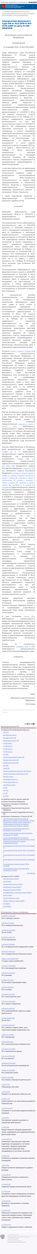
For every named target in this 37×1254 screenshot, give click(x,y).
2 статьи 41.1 (29, 485)
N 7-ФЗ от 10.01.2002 (8, 980)
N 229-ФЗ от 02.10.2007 (8, 1063)
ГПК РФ (5, 754)
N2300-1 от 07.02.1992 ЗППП (10, 958)
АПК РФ (6, 732)
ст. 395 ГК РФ (6, 1099)
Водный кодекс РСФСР (11, 879)
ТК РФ (5, 787)
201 (33, 459)
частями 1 (16, 485)
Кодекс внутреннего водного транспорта (17, 771)
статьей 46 (6, 487)
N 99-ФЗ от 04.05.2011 (8, 1008)
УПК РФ (5, 796)
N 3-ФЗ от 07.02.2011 (8, 987)
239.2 (8, 466)
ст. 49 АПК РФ (6, 1210)
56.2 (33, 468)
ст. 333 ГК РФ (6, 1084)
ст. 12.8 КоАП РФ (7, 1139)
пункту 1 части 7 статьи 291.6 (22, 351)
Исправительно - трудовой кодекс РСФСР (17, 892)
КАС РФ (5, 765)
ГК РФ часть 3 (7, 749)
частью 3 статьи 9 (18, 475)
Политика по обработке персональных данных (16, 1241)
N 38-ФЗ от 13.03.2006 (8, 973)
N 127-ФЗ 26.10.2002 (7, 1042)
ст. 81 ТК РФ (5, 1118)
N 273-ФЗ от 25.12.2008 (8, 966)
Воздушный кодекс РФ (11, 740)
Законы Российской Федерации (14, 801)
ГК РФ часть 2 (7, 746)
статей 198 (23, 459)
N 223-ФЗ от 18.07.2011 (8, 1025)
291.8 (33, 646)
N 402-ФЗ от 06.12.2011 (8, 994)
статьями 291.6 (22, 646)
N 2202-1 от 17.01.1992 (8, 1034)
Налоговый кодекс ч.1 (10, 779)
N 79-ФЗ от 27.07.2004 (8, 944)
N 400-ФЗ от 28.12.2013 (8, 916)
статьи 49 (30, 86)
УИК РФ (5, 790)
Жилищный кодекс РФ (11, 760)
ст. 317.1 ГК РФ (6, 1091)
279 (13, 466)
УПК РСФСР (7, 906)
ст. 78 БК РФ (5, 1127)
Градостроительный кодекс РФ (13, 757)
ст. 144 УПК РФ (6, 1175)
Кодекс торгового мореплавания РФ (15, 774)
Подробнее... (31, 873)
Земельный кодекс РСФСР (12, 890)
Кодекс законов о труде (11, 898)
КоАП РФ (6, 768)
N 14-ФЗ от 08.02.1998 (8, 1018)
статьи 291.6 (29, 616)
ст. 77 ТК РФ (5, 1165)
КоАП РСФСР (7, 895)
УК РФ (5, 793)
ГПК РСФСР (7, 881)
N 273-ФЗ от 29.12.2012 (8, 937)
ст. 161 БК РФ (5, 1156)
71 (19, 452)
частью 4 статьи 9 (19, 473)
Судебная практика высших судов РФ (16, 799)
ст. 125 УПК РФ (6, 1184)
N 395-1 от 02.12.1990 (8, 1077)
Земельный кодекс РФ (10, 763)
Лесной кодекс (8, 776)
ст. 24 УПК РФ (6, 1191)
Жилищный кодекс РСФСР (12, 887)
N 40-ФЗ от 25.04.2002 (8, 930)
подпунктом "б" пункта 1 (13, 480)
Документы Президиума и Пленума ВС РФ (17, 816)
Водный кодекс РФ (9, 738)
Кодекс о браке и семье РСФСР (13, 901)
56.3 (3, 471)
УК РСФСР (6, 903)
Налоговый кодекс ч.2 (10, 782)
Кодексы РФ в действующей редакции (16, 730)
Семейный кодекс (9, 785)
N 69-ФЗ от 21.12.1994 (8, 923)
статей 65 (7, 452)
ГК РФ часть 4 (8, 751)
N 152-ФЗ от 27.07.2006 (8, 1049)
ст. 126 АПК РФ (6, 1201)
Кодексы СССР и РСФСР (11, 876)
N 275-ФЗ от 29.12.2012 (8, 951)
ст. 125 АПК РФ (6, 1224)
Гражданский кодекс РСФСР (13, 884)
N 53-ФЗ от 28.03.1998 (8, 1070)
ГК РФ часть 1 (7, 743)
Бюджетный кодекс (9, 735)
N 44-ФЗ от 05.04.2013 (8, 1056)
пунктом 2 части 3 (26, 478)
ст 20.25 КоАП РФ (7, 1108)
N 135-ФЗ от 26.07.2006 (8, 1001)
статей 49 (27, 468)
